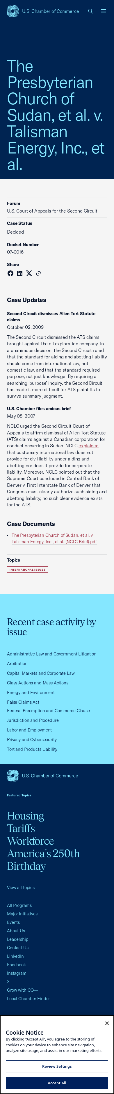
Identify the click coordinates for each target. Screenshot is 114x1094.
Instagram (16, 973)
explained (89, 445)
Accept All (57, 1083)
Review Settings (57, 1066)
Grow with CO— (22, 990)
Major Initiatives (22, 914)
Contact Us (17, 947)
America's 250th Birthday (43, 859)
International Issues (28, 569)
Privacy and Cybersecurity (32, 739)
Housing (25, 816)
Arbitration (17, 663)
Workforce (30, 841)
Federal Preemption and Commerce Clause (48, 710)
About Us (16, 930)
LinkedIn (15, 956)
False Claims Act (23, 702)
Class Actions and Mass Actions (37, 683)
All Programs (19, 905)
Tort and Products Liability (32, 749)
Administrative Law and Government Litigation (52, 654)
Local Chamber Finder (28, 998)
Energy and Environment (31, 692)
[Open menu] (103, 11)
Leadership (17, 939)
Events (13, 922)
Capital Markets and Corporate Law (41, 673)
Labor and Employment (29, 730)
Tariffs (21, 828)
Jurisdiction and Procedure (33, 720)
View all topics (21, 887)
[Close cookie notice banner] (107, 1023)
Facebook (16, 964)
